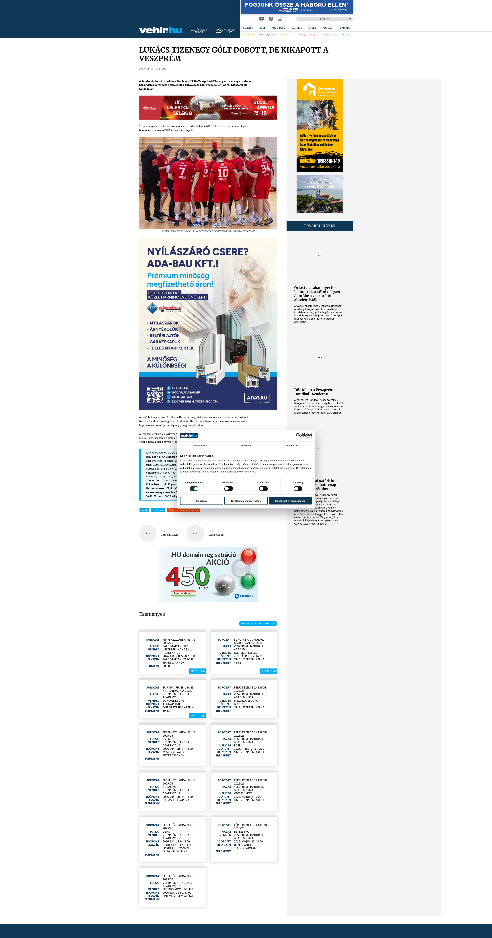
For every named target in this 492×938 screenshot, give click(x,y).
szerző (164, 531)
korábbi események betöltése (258, 623)
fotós (211, 531)
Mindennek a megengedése (290, 501)
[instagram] (280, 18)
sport (144, 510)
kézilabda (158, 510)
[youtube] (261, 18)
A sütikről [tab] (292, 445)
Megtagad (201, 501)
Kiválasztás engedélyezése (246, 501)
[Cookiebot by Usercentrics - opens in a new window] (298, 435)
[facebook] (271, 18)
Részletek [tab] (246, 445)
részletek (196, 671)
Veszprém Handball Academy (183, 510)
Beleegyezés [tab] (200, 445)
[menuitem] (248, 27)
